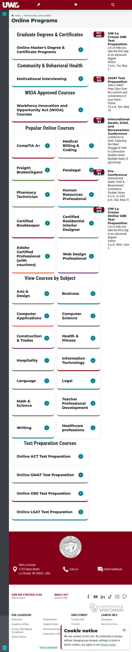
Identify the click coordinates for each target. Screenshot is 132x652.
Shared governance (52, 629)
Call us (70, 569)
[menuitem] (25, 620)
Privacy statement (48, 647)
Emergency (106, 619)
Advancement (50, 619)
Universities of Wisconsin (55, 633)
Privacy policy (108, 644)
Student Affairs (50, 624)
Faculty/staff (77, 619)
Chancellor (17, 619)
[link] (50, 50)
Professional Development (38, 15)
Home (16, 15)
